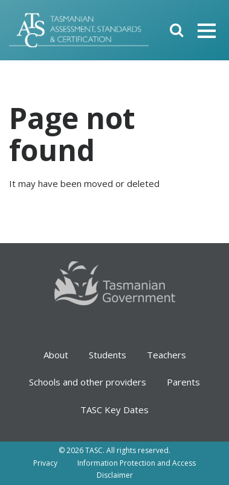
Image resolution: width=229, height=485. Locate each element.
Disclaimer (115, 475)
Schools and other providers (87, 382)
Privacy (45, 463)
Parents (183, 382)
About (56, 355)
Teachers (166, 355)
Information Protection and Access (136, 463)
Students (107, 355)
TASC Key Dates (114, 410)
